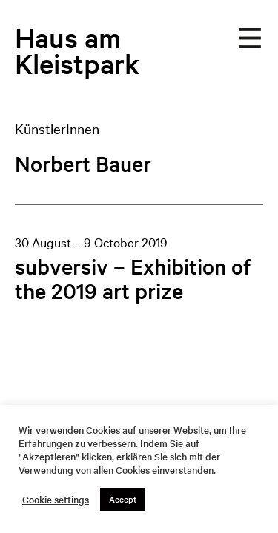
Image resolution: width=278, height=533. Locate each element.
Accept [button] (122, 499)
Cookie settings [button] (55, 499)
